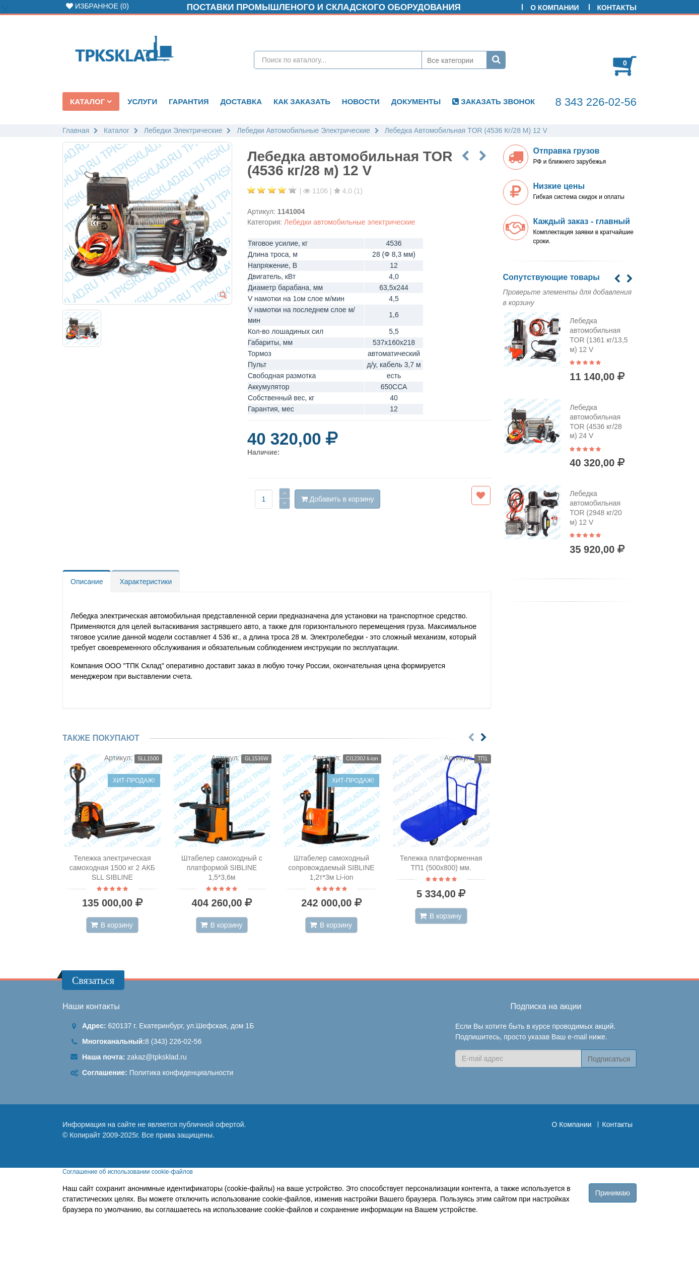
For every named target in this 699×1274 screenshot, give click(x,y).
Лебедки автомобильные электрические (349, 222)
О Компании (554, 8)
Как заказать (301, 101)
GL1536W (256, 758)
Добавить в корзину (337, 499)
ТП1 (482, 758)
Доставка (241, 101)
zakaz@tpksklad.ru (156, 1057)
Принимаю (612, 1193)
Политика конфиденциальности (181, 1073)
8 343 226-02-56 (596, 102)
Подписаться (609, 1059)
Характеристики (145, 582)
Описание (87, 582)
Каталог (88, 101)
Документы (416, 101)
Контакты (617, 8)
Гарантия (188, 101)
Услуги (142, 101)
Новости (361, 101)
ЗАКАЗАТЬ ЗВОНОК (493, 101)
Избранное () (97, 6)
